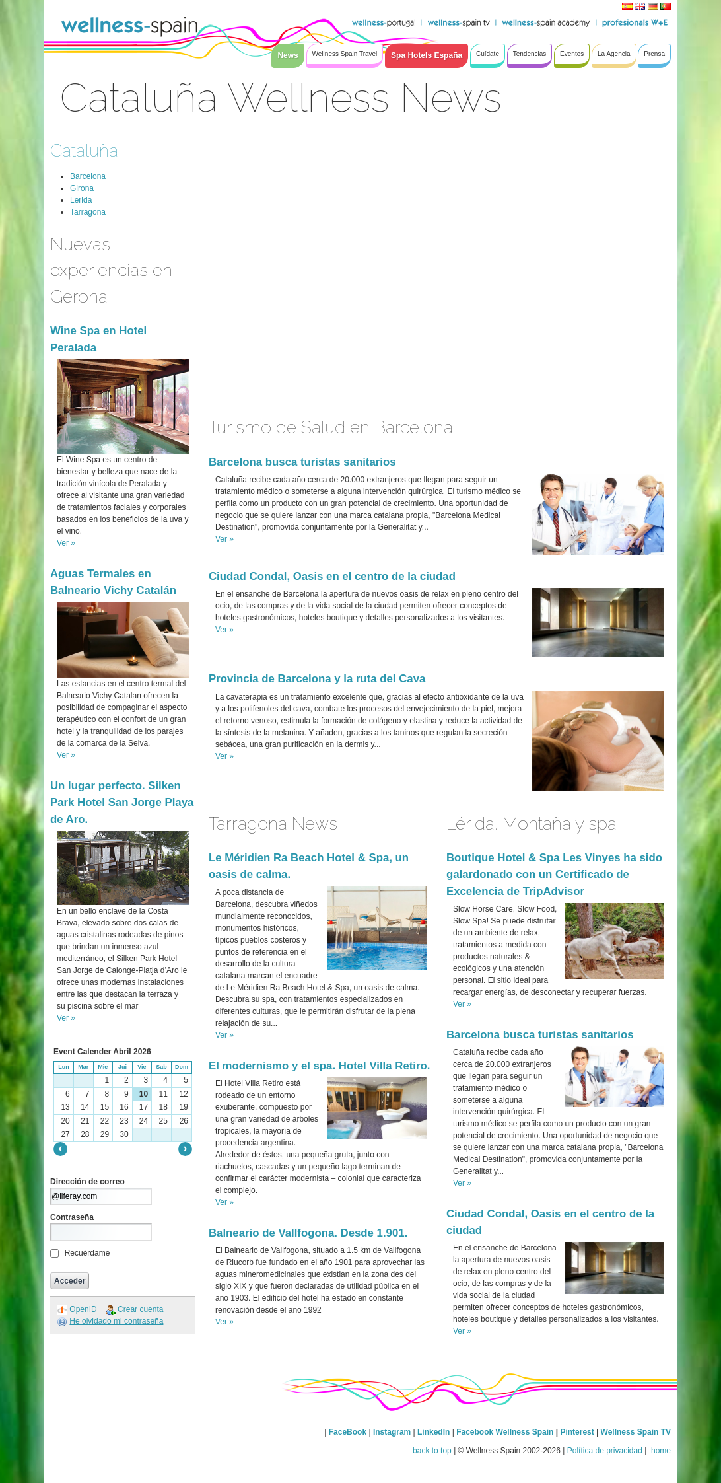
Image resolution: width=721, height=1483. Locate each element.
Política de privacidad (604, 1450)
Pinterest (578, 1432)
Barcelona (88, 176)
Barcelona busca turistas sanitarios (302, 462)
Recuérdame (87, 1253)
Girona (82, 188)
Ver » (66, 543)
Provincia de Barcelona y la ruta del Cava (317, 678)
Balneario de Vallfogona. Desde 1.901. (308, 1233)
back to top (432, 1450)
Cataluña (84, 150)
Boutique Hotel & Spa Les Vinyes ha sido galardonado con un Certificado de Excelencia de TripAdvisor (554, 874)
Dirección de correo (87, 1181)
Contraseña (72, 1217)
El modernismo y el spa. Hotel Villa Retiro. (319, 1066)
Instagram (392, 1432)
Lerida (81, 200)
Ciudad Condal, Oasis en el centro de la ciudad (332, 576)
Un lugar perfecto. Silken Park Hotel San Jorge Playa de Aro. (121, 802)
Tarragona (88, 212)
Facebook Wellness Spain (504, 1432)
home (660, 1450)
